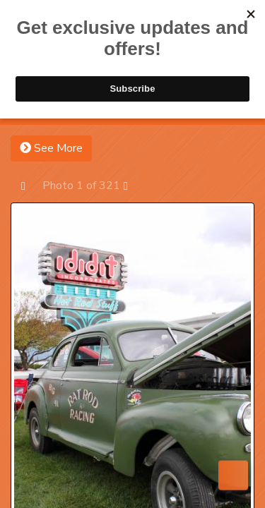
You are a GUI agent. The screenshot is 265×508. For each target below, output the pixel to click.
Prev (30, 185)
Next (132, 185)
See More (51, 148)
